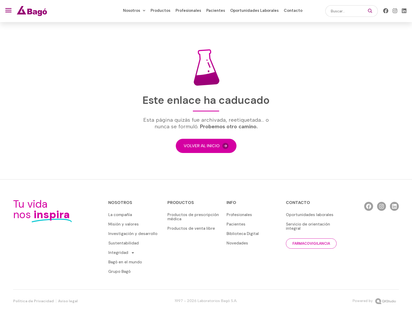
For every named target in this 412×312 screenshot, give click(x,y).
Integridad (121, 252)
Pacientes (215, 10)
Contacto (293, 10)
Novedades (237, 243)
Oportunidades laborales (309, 214)
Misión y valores (123, 224)
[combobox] (343, 11)
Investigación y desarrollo (132, 233)
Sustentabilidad (123, 243)
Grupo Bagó (119, 271)
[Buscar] (370, 11)
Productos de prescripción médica (193, 217)
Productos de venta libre (191, 228)
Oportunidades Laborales (254, 10)
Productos (160, 10)
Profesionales (188, 10)
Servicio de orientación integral (308, 226)
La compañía (120, 214)
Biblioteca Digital (242, 233)
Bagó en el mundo (125, 262)
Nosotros (134, 10)
